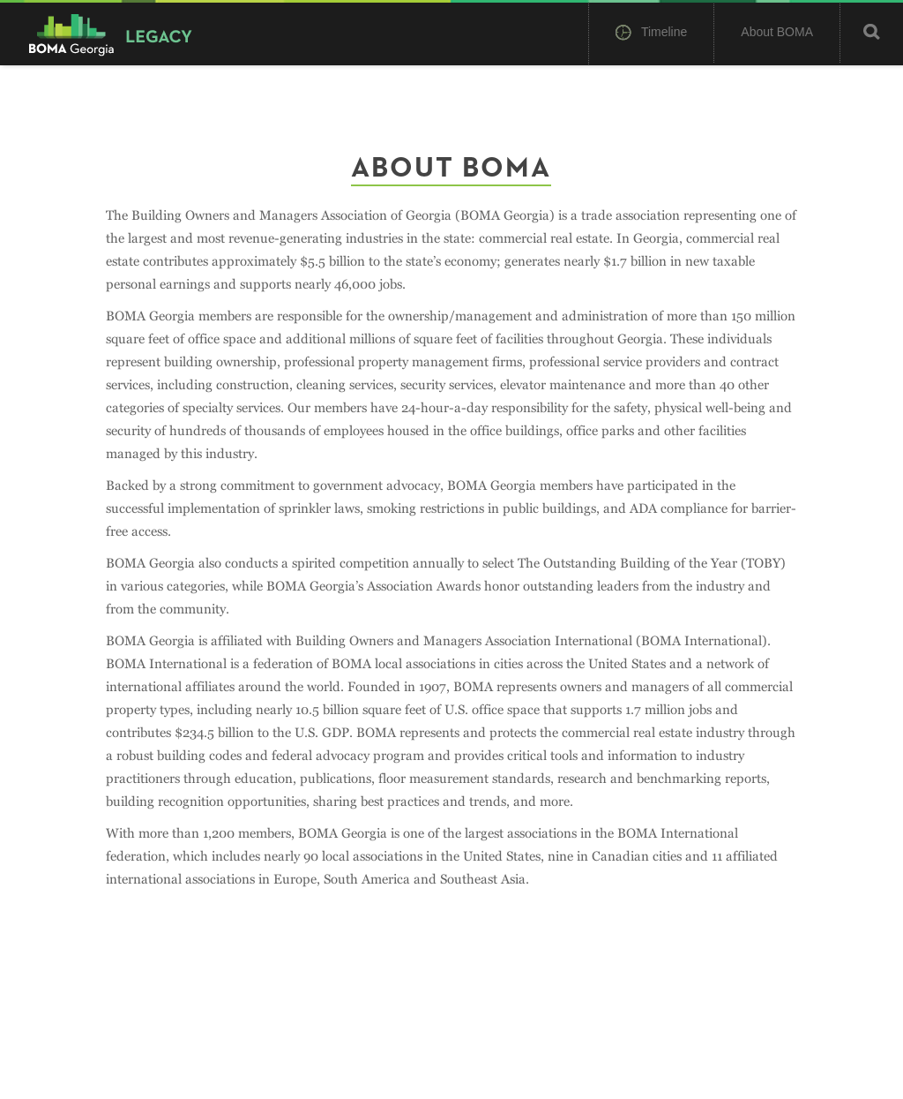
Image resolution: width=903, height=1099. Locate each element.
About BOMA (777, 32)
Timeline (651, 33)
